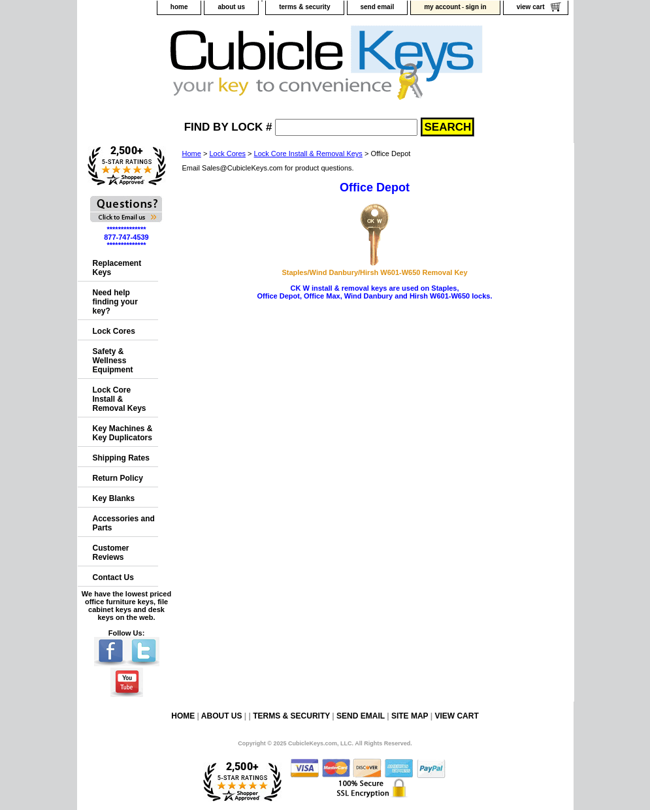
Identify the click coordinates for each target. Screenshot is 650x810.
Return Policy (118, 478)
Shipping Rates (121, 457)
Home (191, 153)
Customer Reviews (111, 552)
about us (231, 6)
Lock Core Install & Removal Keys (308, 153)
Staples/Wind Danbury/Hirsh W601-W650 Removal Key (374, 272)
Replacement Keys (117, 268)
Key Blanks (114, 498)
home (179, 6)
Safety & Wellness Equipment (113, 360)
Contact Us (113, 577)
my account (442, 6)
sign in (475, 6)
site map (409, 716)
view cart (531, 6)
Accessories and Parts (124, 523)
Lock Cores (227, 153)
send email (378, 6)
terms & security (304, 6)
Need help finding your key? (115, 302)
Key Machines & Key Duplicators (123, 433)
